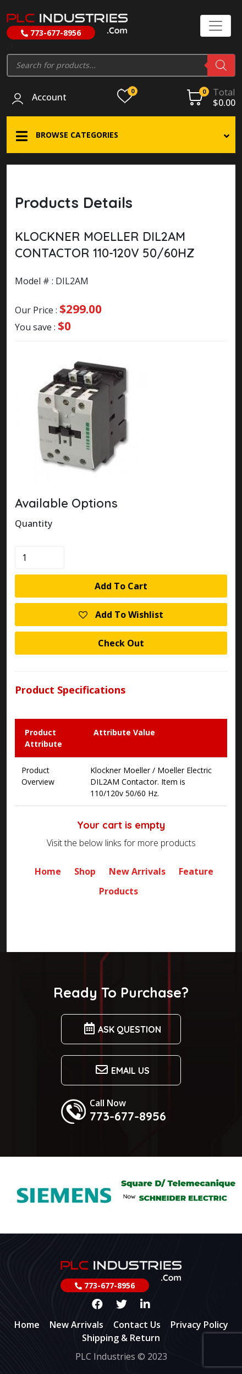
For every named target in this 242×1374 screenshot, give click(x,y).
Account (49, 98)
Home (48, 871)
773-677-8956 (51, 32)
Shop (85, 871)
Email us (121, 1069)
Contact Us (137, 1325)
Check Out (121, 643)
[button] (121, 134)
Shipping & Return (121, 1338)
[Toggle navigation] (215, 26)
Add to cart (121, 586)
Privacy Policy (199, 1325)
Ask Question (121, 1028)
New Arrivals (137, 871)
